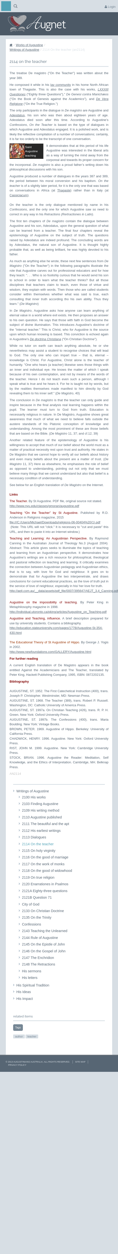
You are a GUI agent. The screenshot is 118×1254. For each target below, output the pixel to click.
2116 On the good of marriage (45, 871)
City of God (30, 918)
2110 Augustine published (42, 831)
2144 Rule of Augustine (40, 951)
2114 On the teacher (38, 857)
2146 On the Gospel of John (43, 964)
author (19, 1049)
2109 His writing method (40, 824)
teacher (31, 1049)
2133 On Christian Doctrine (43, 924)
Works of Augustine (29, 45)
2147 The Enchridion (38, 971)
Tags (18, 1040)
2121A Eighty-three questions (44, 904)
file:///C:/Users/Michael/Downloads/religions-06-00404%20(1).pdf (54, 535)
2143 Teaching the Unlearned (44, 944)
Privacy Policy (17, 1078)
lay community (60, 85)
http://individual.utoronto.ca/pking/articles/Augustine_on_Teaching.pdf (58, 625)
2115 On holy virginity (38, 864)
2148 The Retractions (38, 978)
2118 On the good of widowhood (47, 884)
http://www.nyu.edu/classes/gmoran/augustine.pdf (44, 519)
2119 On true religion (38, 891)
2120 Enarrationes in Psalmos (45, 897)
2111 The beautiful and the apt (45, 837)
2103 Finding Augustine (40, 817)
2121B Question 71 (37, 911)
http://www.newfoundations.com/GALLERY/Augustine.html (50, 665)
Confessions (31, 938)
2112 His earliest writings (41, 844)
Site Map (80, 1075)
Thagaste (63, 204)
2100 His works (34, 811)
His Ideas (23, 1005)
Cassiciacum (18, 208)
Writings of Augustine (24, 49)
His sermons (31, 984)
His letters (29, 991)
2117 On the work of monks (43, 877)
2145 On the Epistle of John (43, 958)
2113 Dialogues (34, 851)
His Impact (24, 1012)
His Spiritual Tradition (32, 999)
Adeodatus (17, 115)
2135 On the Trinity (36, 931)
